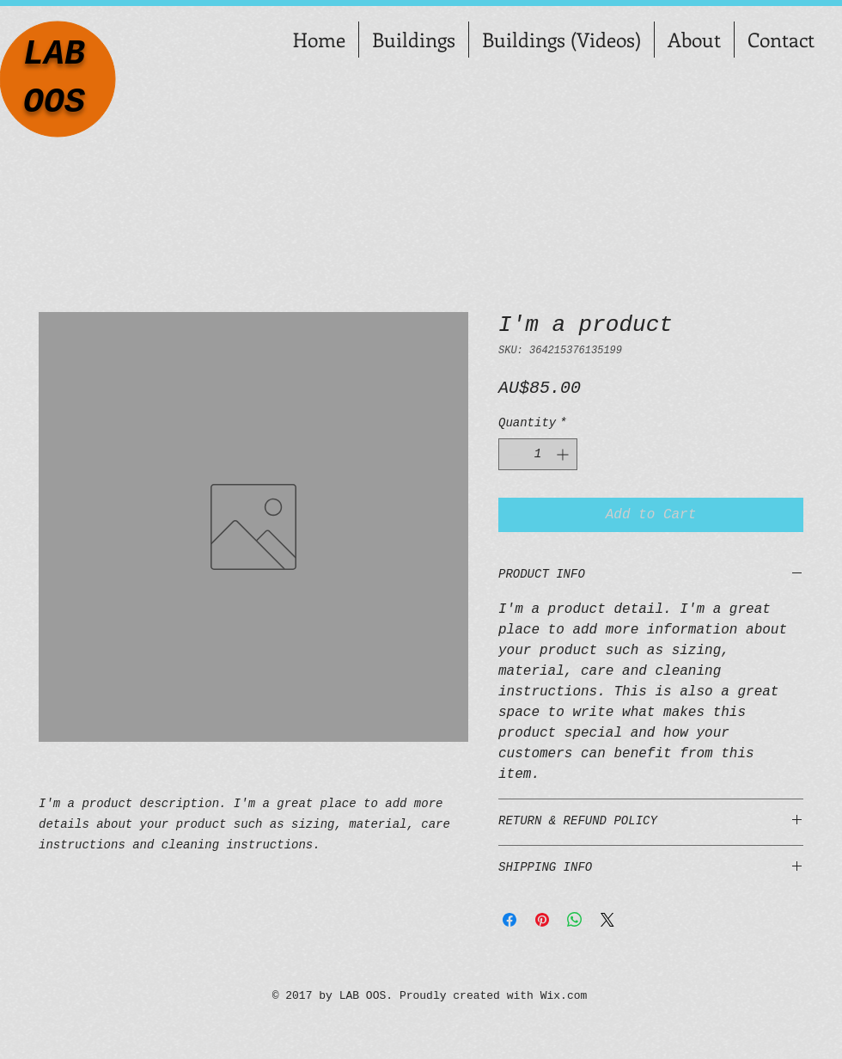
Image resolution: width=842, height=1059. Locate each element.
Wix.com (564, 995)
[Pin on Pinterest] (542, 919)
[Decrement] (511, 454)
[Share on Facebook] (509, 919)
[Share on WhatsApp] (574, 919)
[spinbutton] (537, 454)
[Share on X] (607, 919)
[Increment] (564, 454)
